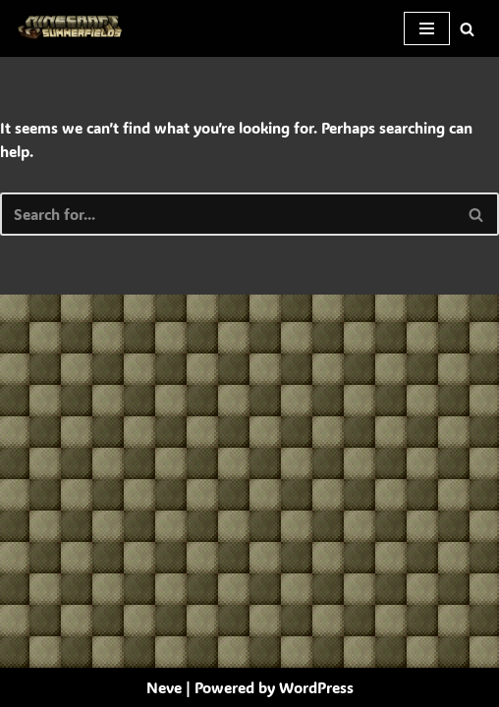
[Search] (467, 29)
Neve (164, 687)
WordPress (316, 687)
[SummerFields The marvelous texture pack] (74, 28)
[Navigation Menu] (427, 28)
